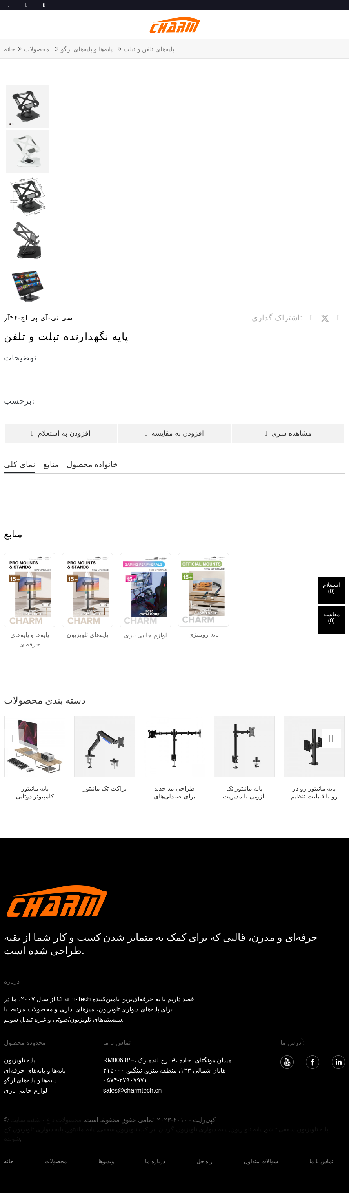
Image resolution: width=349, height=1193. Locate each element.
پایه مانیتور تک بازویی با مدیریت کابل (244, 792)
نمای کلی (19, 464)
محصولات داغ (64, 1120)
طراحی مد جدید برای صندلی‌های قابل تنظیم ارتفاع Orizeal (174, 792)
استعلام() (331, 588)
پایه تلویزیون (19, 1060)
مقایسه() (331, 617)
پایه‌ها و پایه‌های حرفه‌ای (34, 1070)
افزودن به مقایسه (174, 433)
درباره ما (155, 1161)
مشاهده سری (288, 433)
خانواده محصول (92, 464)
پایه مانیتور (80, 1129)
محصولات (36, 49)
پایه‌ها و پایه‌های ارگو (87, 49)
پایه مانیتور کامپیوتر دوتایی (35, 792)
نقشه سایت (25, 1120)
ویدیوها (106, 1161)
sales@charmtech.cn (132, 1090)
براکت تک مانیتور (105, 788)
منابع (51, 464)
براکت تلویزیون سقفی (126, 1129)
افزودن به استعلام (61, 433)
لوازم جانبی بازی (25, 1090)
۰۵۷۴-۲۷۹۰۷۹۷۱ (125, 1080)
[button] (331, 738)
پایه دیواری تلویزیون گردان (192, 1129)
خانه (9, 49)
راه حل (204, 1161)
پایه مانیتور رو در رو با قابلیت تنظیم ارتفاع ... (314, 792)
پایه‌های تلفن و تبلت (149, 49)
